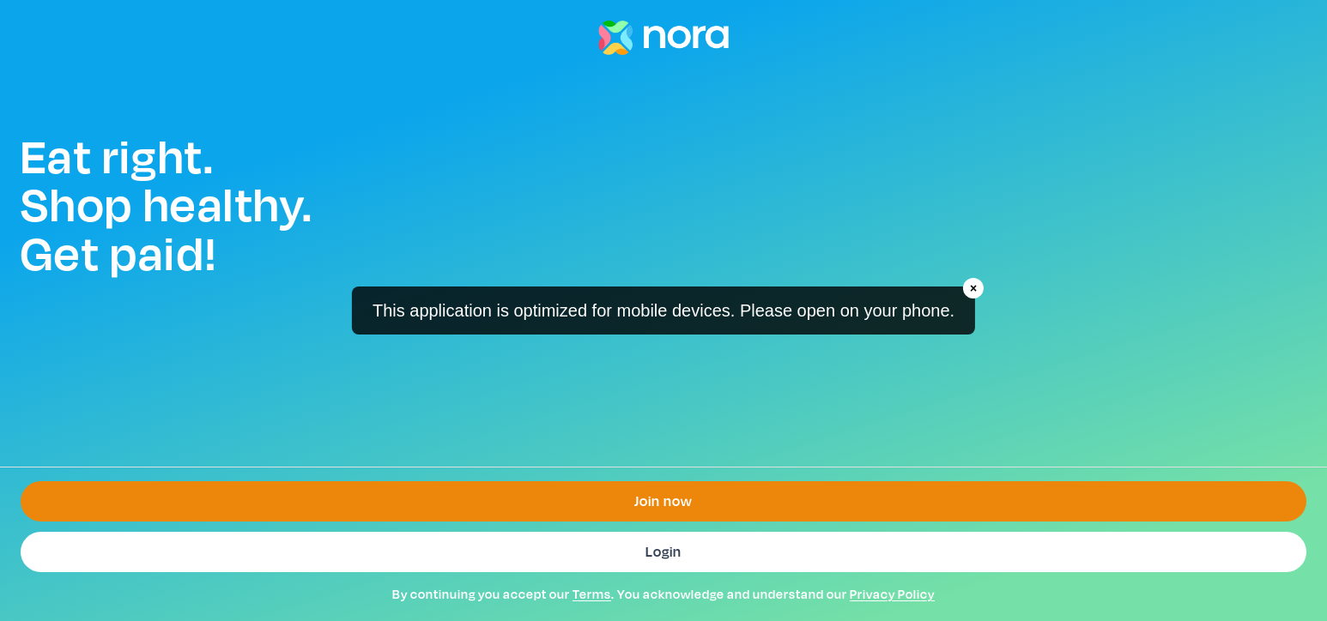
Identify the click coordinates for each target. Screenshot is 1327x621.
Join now (663, 501)
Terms (592, 594)
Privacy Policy (892, 594)
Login (663, 552)
